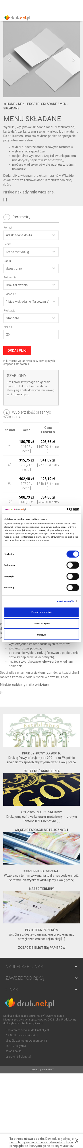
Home (11, 104)
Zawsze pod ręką (25, 978)
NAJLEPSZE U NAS (24, 966)
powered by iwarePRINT (42, 1069)
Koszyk (76, 5)
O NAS (12, 989)
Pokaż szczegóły (65, 601)
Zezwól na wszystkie (41, 612)
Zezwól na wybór (41, 623)
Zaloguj (66, 5)
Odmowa (41, 635)
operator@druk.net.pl (18, 1056)
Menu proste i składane (37, 104)
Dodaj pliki (17, 350)
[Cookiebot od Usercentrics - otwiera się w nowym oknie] (60, 509)
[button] (9, 78)
